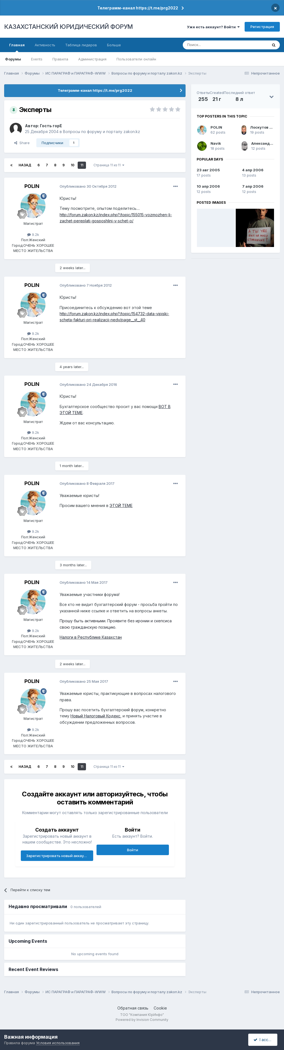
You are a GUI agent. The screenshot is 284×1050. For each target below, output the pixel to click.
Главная (17, 47)
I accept (263, 1039)
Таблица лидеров (81, 45)
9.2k (33, 234)
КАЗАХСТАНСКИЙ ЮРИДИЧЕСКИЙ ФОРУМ (68, 26)
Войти (132, 850)
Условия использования (58, 1043)
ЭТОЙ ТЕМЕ (121, 505)
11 (81, 165)
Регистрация (262, 26)
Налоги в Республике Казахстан (91, 637)
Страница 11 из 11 (108, 165)
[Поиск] (210, 44)
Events (36, 59)
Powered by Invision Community (142, 1020)
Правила (60, 59)
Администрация (92, 59)
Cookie (160, 1008)
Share (22, 143)
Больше (114, 45)
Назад (25, 165)
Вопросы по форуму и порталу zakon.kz (101, 131)
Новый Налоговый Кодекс (95, 715)
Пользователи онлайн (136, 59)
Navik (216, 143)
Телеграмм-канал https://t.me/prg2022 (137, 8)
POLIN (31, 186)
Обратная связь (132, 1008)
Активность (45, 45)
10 (72, 165)
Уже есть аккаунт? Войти (213, 27)
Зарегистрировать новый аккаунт (57, 855)
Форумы (13, 59)
